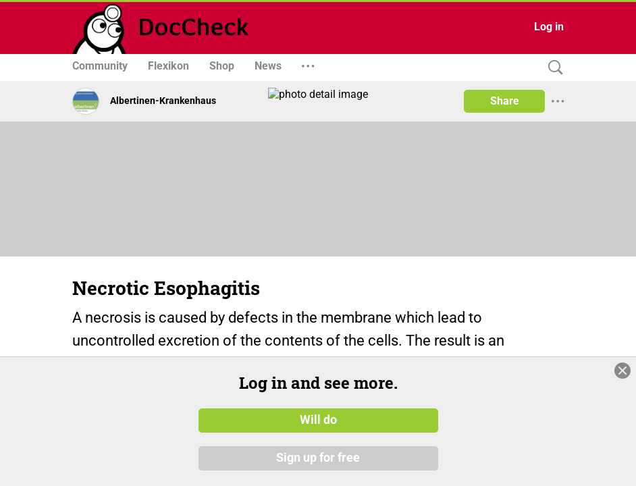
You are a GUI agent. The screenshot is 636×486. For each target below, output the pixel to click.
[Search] (552, 67)
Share (504, 100)
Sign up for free (318, 458)
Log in (549, 26)
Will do (318, 420)
